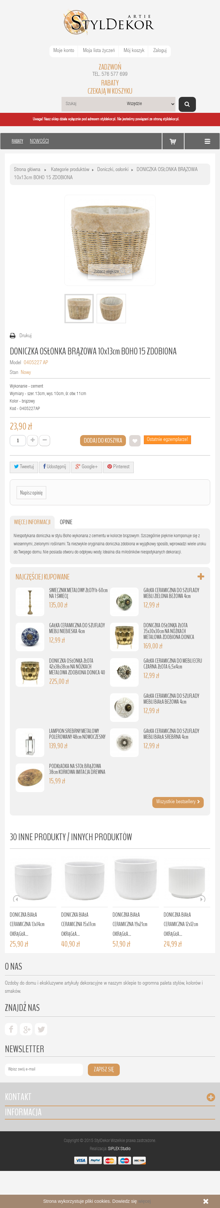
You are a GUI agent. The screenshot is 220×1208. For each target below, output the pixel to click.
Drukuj (26, 336)
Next (202, 898)
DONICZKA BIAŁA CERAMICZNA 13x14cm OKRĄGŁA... (27, 924)
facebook (11, 1029)
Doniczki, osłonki (113, 170)
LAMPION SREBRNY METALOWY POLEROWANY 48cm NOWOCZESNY (77, 734)
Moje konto (63, 51)
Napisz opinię (31, 493)
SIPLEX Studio (119, 1149)
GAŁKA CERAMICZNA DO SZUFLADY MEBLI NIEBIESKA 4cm (77, 628)
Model (15, 363)
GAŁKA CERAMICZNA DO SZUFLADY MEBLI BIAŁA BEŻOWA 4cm (171, 699)
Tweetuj (24, 467)
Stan (14, 373)
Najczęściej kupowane (43, 577)
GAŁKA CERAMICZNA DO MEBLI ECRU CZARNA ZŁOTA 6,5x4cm (173, 663)
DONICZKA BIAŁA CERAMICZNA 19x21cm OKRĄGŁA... (130, 924)
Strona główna (27, 170)
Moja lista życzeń (99, 51)
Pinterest (118, 467)
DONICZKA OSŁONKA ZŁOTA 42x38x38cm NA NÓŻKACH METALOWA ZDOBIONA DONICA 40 (77, 666)
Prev (16, 898)
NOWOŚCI (39, 141)
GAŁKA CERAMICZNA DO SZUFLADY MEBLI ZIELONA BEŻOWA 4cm (171, 593)
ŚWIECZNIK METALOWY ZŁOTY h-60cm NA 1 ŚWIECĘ (78, 593)
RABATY (17, 141)
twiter (41, 1029)
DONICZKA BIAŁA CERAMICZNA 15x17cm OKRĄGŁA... (78, 924)
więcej (144, 1201)
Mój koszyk (134, 51)
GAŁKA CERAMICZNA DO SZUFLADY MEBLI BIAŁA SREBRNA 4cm (171, 734)
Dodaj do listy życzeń (135, 440)
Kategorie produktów (70, 170)
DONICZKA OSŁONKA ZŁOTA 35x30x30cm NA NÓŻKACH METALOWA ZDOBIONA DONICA (169, 631)
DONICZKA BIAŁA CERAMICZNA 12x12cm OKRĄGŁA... (181, 924)
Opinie (66, 522)
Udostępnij (54, 467)
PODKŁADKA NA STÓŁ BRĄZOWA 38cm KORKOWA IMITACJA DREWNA (77, 769)
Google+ (87, 467)
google (26, 1029)
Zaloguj (160, 51)
